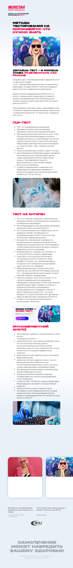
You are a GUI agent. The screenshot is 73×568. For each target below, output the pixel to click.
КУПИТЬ (22, 318)
